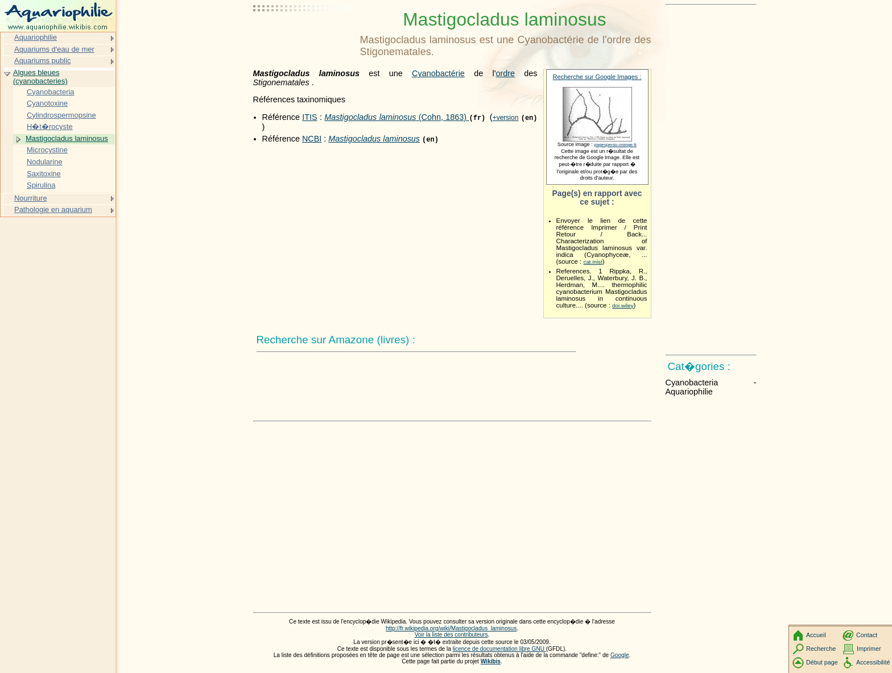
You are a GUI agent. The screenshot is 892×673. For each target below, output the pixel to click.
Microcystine (47, 150)
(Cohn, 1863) (396, 117)
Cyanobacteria (51, 92)
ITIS (309, 117)
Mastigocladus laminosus (67, 138)
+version (506, 118)
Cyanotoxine (47, 103)
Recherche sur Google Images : (597, 76)
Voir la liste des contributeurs (451, 635)
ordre (505, 73)
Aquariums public (42, 60)
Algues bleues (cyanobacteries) (40, 77)
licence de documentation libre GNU (499, 649)
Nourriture (30, 198)
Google (619, 655)
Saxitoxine (44, 173)
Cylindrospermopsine (61, 115)
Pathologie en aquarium (53, 209)
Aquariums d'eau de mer (54, 49)
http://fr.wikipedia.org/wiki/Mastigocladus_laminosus (451, 628)
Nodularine (45, 161)
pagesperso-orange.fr (615, 144)
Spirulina (41, 185)
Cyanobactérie (438, 73)
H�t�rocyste (50, 126)
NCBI (311, 138)
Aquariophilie (35, 37)
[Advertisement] (304, 37)
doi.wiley (623, 305)
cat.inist (593, 262)
